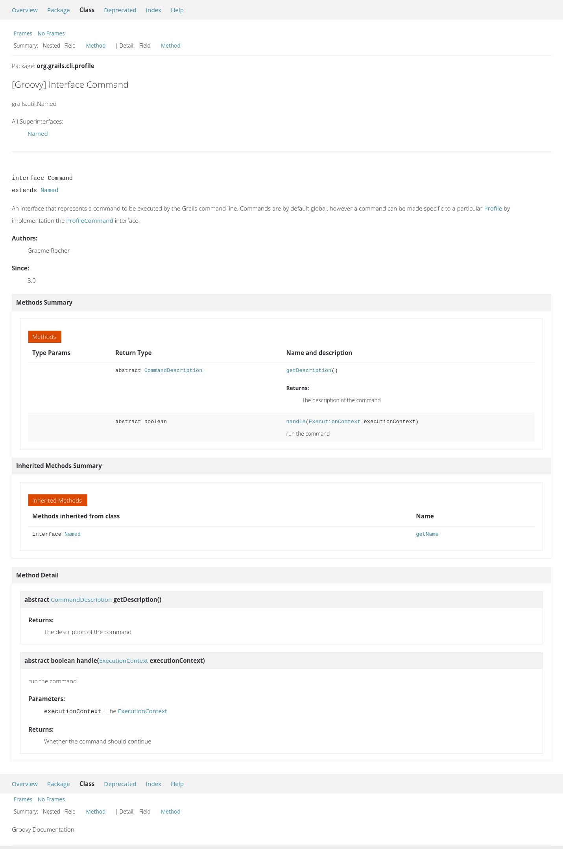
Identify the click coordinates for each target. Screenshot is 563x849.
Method (96, 45)
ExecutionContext (334, 421)
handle (296, 421)
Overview (25, 10)
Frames (23, 33)
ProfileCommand (89, 220)
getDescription (309, 370)
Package (58, 10)
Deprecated (120, 10)
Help (177, 10)
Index (153, 10)
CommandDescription (173, 370)
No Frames (51, 33)
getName (427, 534)
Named (38, 133)
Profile (493, 208)
